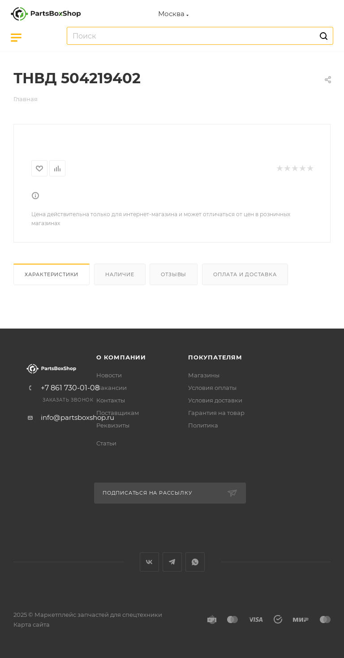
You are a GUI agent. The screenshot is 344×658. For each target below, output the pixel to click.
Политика (203, 425)
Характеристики (51, 274)
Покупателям (215, 357)
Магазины (203, 375)
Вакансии (111, 387)
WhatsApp (195, 562)
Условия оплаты (212, 387)
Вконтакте (149, 562)
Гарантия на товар (216, 412)
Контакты (110, 400)
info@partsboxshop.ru (77, 417)
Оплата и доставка (245, 274)
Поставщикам (117, 412)
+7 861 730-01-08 (70, 388)
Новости (109, 375)
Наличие (119, 274)
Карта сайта (31, 624)
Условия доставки (215, 400)
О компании (121, 357)
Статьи (106, 443)
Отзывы (173, 274)
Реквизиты (112, 425)
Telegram (172, 562)
